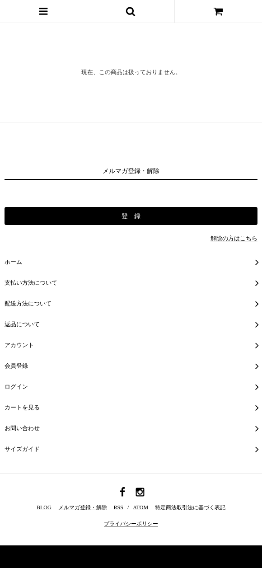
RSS (118, 507)
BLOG (44, 507)
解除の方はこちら (234, 238)
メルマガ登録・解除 (82, 507)
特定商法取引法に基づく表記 (190, 507)
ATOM (140, 507)
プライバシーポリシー (131, 524)
